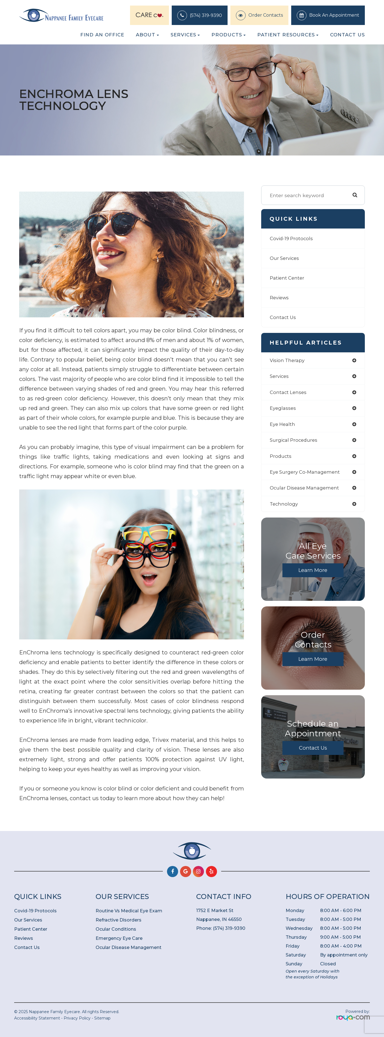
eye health (283, 426)
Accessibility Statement (37, 1018)
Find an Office (102, 34)
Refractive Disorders (118, 920)
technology (284, 508)
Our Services (285, 258)
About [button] (147, 34)
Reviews (280, 297)
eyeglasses (283, 410)
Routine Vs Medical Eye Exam (129, 910)
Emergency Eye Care (119, 938)
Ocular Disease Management (128, 947)
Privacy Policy (77, 1018)
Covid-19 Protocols (292, 238)
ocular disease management (306, 491)
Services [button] (185, 34)
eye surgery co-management (307, 475)
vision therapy (288, 360)
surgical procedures (295, 442)
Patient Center (288, 278)
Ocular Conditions (116, 929)
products (281, 458)
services (280, 377)
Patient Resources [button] (287, 34)
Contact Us (347, 34)
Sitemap (102, 1018)
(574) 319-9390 (206, 15)
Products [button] (228, 34)
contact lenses (289, 393)
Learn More (312, 574)
